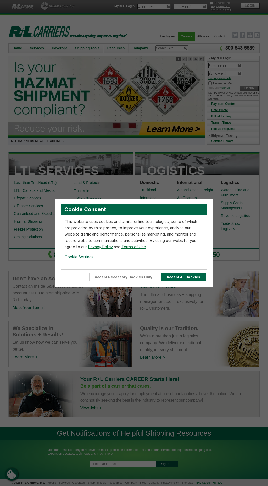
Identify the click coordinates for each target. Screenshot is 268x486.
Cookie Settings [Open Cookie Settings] (79, 256)
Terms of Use (133, 246)
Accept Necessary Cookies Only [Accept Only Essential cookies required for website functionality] (123, 277)
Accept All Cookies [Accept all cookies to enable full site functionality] (183, 277)
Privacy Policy (100, 246)
